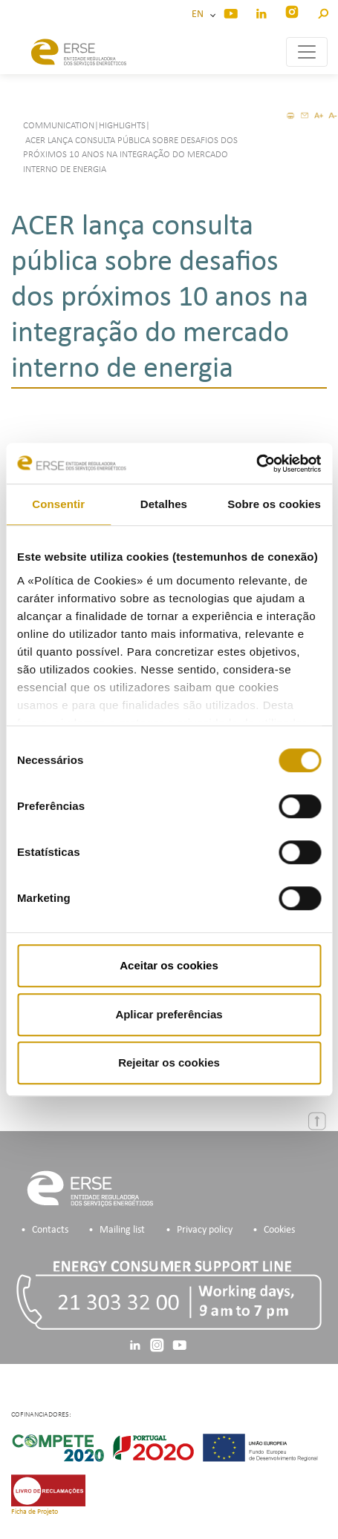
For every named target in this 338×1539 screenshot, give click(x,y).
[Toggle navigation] (307, 52)
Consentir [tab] (58, 504)
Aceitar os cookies (169, 965)
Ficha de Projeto (34, 1512)
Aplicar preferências (168, 1014)
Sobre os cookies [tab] (274, 504)
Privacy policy (205, 1230)
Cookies (279, 1230)
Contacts (50, 1230)
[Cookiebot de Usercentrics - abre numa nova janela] (256, 463)
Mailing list (122, 1230)
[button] (323, 11)
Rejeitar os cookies (169, 1062)
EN (200, 14)
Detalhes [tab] (163, 504)
